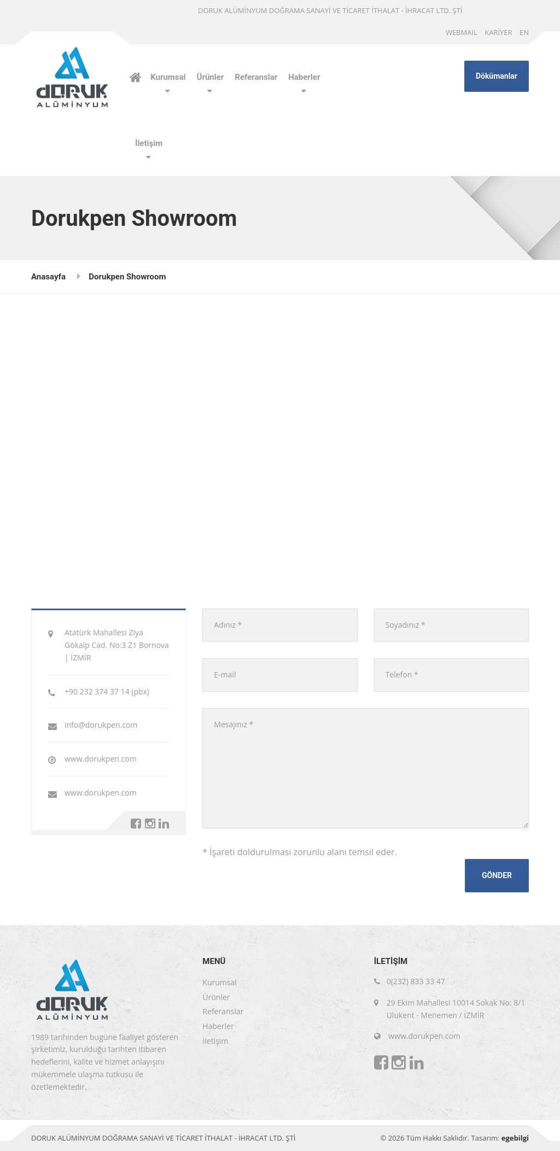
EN (524, 32)
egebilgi (515, 1138)
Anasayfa (48, 277)
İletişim (148, 143)
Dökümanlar (496, 76)
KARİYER (498, 32)
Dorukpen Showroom (127, 277)
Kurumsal (167, 77)
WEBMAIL (461, 32)
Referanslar (256, 77)
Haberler (304, 77)
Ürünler (210, 77)
